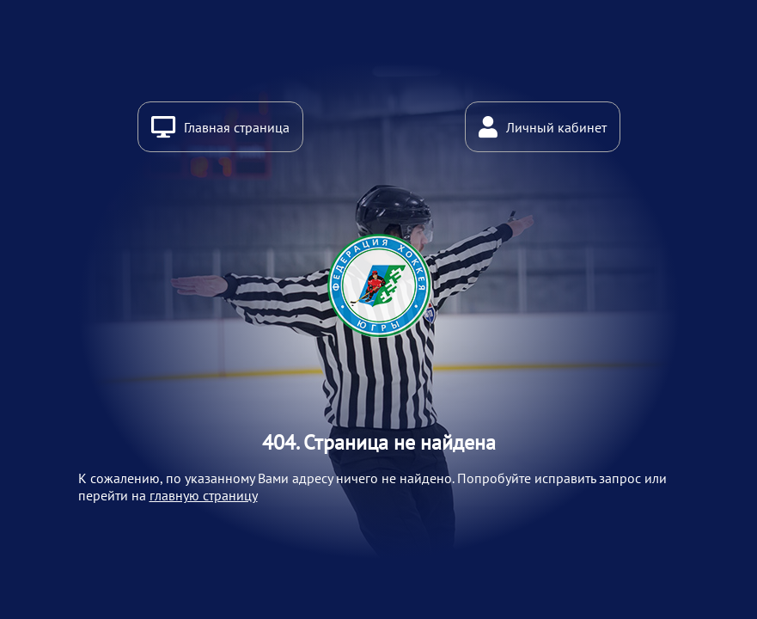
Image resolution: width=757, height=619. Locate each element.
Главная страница (237, 127)
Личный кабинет (556, 127)
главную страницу (204, 495)
